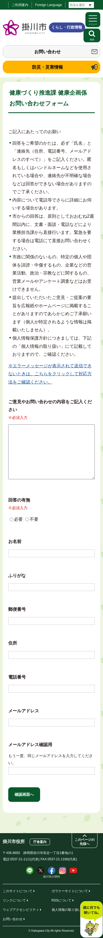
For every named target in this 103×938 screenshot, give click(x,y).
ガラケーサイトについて (70, 891)
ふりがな (17, 575)
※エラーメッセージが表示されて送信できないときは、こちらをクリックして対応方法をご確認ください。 (50, 373)
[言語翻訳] (81, 5)
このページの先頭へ (84, 842)
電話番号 (17, 677)
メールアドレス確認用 (30, 744)
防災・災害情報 (47, 67)
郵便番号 (17, 609)
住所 (12, 643)
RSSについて (62, 900)
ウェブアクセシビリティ (21, 910)
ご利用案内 (20, 5)
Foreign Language (48, 5)
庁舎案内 (39, 842)
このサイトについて (17, 891)
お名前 (14, 541)
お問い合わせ (47, 51)
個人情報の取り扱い (66, 910)
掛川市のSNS (51, 876)
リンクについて (14, 900)
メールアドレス (23, 711)
